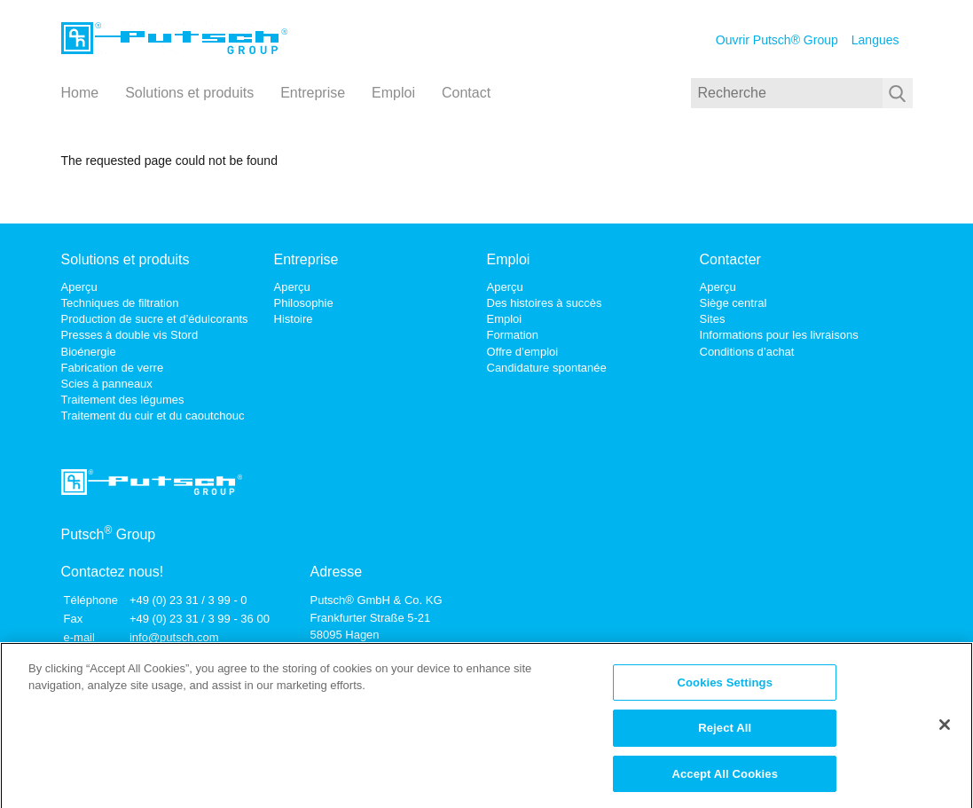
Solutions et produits (189, 92)
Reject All (724, 734)
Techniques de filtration (120, 303)
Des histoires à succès (544, 303)
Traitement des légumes (122, 399)
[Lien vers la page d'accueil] (174, 39)
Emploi (393, 92)
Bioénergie (88, 351)
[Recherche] (787, 93)
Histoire (293, 319)
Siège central (733, 303)
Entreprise (312, 92)
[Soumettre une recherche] (898, 93)
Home (80, 92)
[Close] (944, 729)
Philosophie (303, 303)
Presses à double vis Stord (130, 334)
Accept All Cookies (724, 780)
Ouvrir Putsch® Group (777, 40)
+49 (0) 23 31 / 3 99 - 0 (188, 600)
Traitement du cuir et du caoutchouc (153, 415)
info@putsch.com (174, 637)
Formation (513, 334)
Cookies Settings (725, 687)
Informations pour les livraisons (779, 334)
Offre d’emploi (523, 351)
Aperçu (79, 287)
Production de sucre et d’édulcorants (154, 319)
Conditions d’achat (747, 351)
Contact (466, 92)
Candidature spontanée (547, 367)
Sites (713, 319)
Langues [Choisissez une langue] (875, 40)
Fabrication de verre (112, 367)
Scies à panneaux (107, 383)
